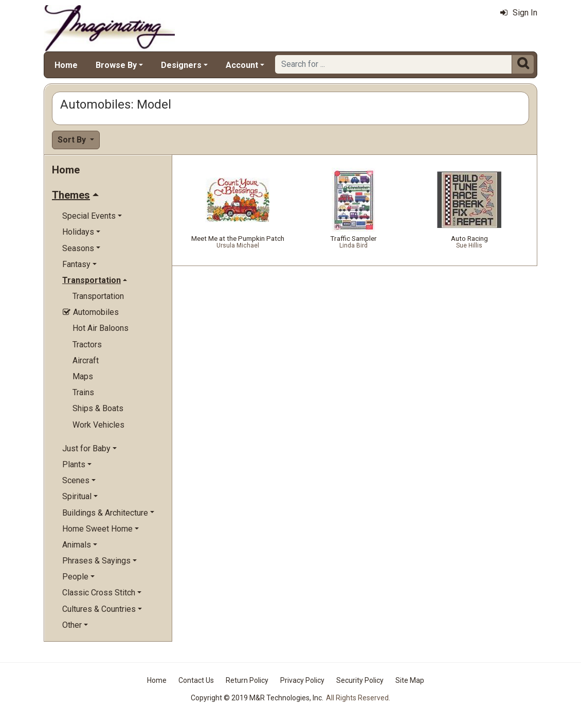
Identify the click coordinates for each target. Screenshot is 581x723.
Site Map (409, 680)
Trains (83, 392)
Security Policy (360, 680)
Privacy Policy (302, 680)
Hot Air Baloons (100, 328)
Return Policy (247, 680)
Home (66, 65)
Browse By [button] (116, 65)
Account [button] (242, 65)
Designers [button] (181, 65)
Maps (82, 376)
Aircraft (85, 360)
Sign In (518, 12)
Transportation (98, 296)
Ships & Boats (97, 408)
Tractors (87, 344)
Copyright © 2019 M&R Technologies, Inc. (257, 698)
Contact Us (196, 680)
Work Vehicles (98, 425)
